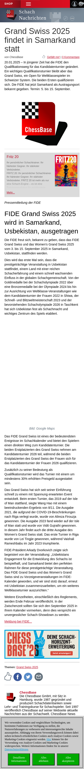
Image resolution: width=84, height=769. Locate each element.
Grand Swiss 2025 (27, 667)
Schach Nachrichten (32, 15)
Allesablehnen (43, 759)
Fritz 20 (12, 157)
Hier (49, 739)
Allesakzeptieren (68, 759)
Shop (8, 3)
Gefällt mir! (53, 57)
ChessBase (28, 692)
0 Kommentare (71, 57)
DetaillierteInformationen (19, 759)
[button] (28, 4)
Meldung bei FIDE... (18, 621)
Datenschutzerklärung (16, 749)
